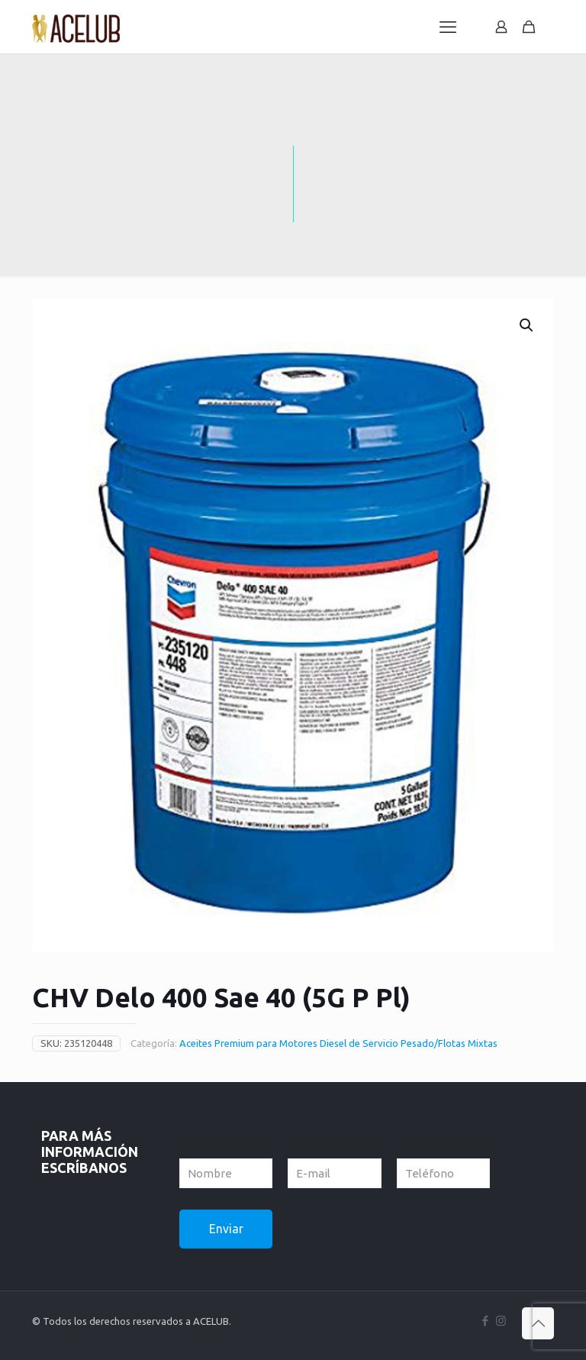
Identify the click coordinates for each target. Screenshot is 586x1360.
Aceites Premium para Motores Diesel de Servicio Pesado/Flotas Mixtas (338, 1043)
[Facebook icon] (485, 1320)
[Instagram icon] (501, 1320)
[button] (527, 325)
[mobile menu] (448, 27)
